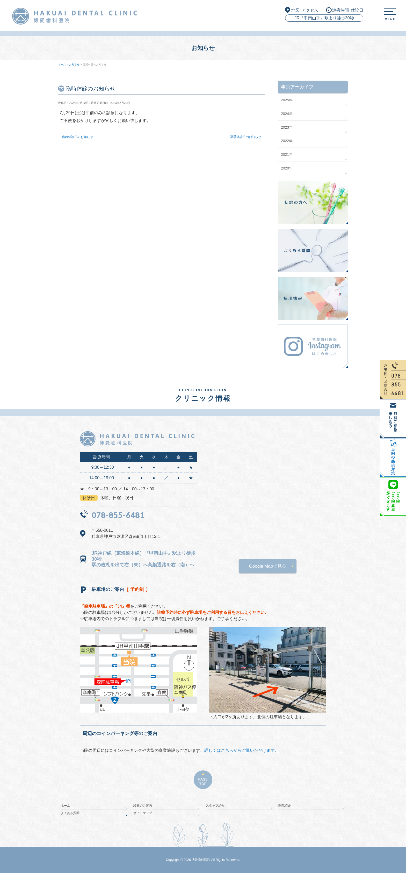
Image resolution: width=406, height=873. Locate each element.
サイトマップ (142, 813)
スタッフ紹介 (215, 805)
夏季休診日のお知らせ (247, 137)
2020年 (287, 168)
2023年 (287, 127)
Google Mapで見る (267, 566)
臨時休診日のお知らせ (75, 137)
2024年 (287, 114)
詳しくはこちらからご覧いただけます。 (241, 750)
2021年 (287, 154)
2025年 (287, 100)
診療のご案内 (142, 805)
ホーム (65, 805)
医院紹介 (284, 805)
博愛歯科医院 (201, 860)
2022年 (287, 141)
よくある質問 (70, 813)
